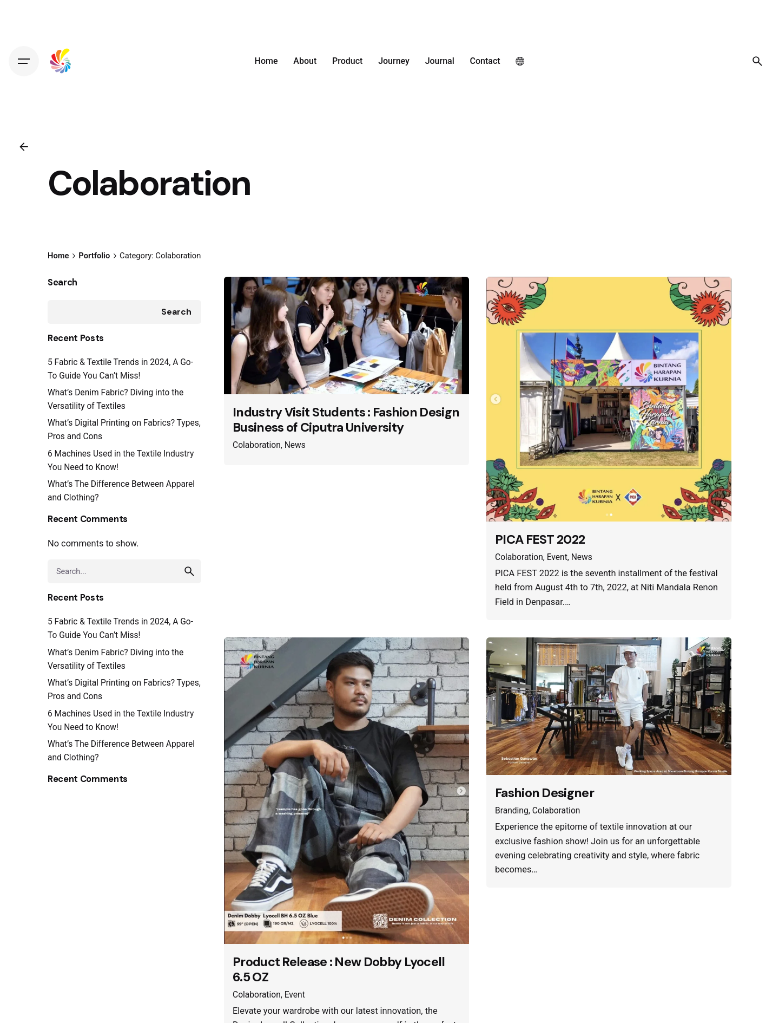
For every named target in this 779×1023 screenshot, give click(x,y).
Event (557, 557)
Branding (512, 811)
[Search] (757, 61)
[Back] (24, 147)
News (295, 445)
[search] (189, 571)
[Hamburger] (24, 61)
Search (62, 282)
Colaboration (257, 445)
